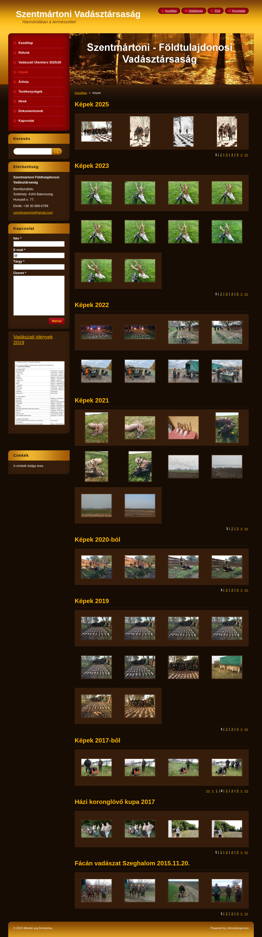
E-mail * (19, 250)
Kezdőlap (81, 92)
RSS (217, 10)
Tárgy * (18, 261)
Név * (17, 238)
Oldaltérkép (196, 10)
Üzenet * (19, 273)
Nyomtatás (238, 10)
